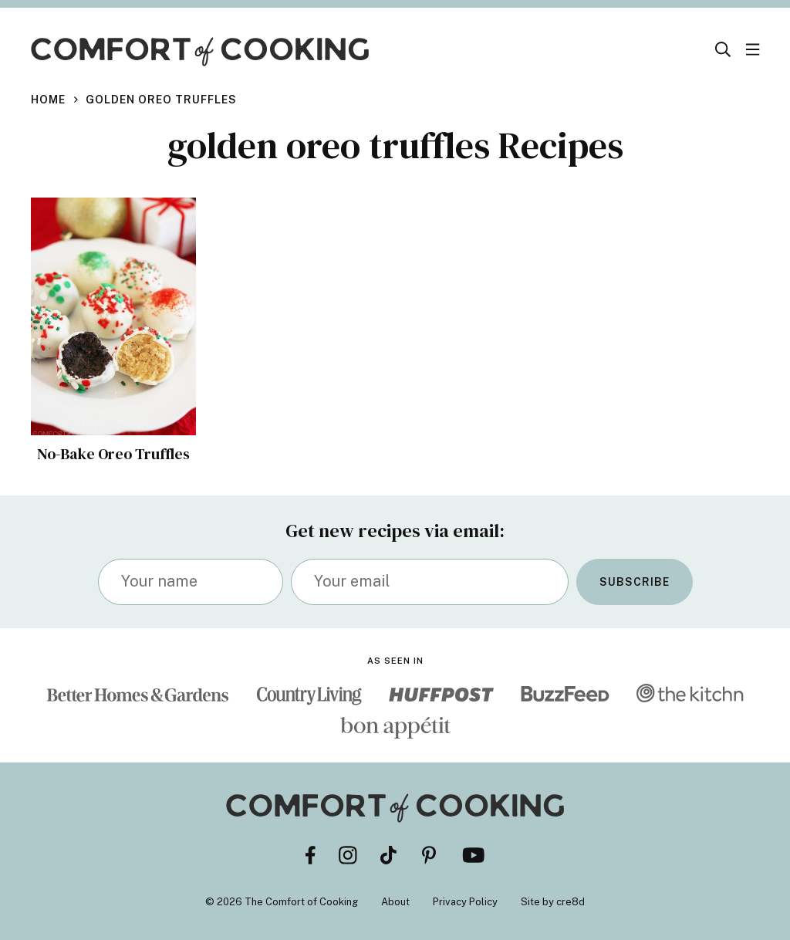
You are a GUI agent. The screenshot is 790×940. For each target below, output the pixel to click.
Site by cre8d (553, 902)
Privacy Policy (465, 902)
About (395, 902)
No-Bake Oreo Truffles (113, 454)
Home (48, 99)
